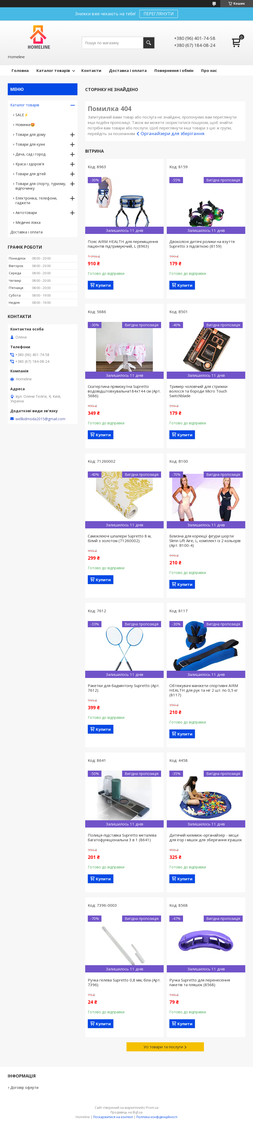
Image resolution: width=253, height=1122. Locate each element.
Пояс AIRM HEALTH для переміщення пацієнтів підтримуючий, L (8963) (123, 243)
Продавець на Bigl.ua (126, 1112)
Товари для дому (30, 134)
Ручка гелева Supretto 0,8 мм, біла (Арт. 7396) (124, 982)
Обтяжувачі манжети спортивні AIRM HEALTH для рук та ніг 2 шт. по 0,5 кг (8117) (203, 690)
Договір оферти (24, 1087)
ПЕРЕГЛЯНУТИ (159, 14)
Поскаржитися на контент (113, 1117)
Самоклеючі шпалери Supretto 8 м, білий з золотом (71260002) (120, 538)
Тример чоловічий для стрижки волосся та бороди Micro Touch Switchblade (198, 391)
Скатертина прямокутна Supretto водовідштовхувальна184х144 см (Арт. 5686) (124, 391)
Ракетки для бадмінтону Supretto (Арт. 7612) (124, 687)
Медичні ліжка (28, 222)
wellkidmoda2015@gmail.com (40, 419)
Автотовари (26, 212)
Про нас (209, 70)
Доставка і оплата (128, 70)
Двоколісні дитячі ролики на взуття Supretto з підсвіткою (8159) (202, 243)
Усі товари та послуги (163, 1046)
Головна (20, 70)
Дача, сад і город (30, 154)
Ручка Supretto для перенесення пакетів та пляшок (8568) (199, 982)
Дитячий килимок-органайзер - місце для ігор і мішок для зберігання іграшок (205, 837)
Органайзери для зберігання (172, 133)
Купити (103, 285)
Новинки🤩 (25, 124)
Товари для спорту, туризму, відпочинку (40, 186)
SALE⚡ (21, 114)
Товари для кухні (30, 144)
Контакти (91, 70)
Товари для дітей (30, 173)
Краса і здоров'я (29, 163)
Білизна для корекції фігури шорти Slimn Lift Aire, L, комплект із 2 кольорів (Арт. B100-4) (205, 541)
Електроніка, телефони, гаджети (36, 200)
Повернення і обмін (173, 70)
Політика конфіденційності (156, 1117)
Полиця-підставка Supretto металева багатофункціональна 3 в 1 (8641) (122, 837)
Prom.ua (152, 1107)
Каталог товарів (53, 70)
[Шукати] (148, 42)
